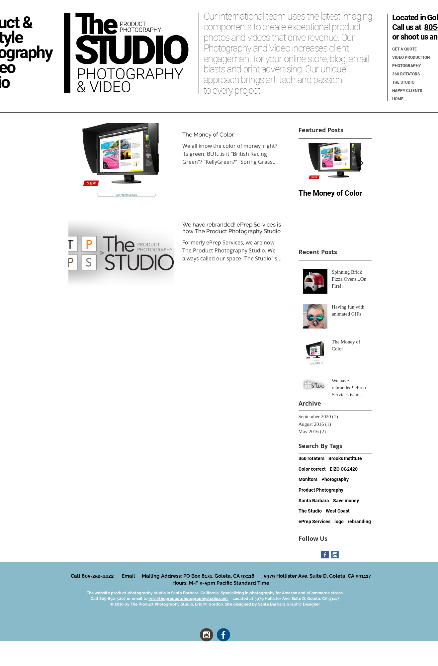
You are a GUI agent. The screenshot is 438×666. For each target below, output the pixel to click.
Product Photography (321, 490)
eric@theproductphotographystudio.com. (188, 598)
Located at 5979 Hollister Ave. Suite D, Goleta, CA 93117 (283, 598)
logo (339, 521)
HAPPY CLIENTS (407, 90)
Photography (335, 479)
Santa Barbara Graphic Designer (289, 604)
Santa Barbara (314, 500)
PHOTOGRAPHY (406, 65)
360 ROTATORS (406, 74)
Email (128, 576)
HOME (397, 99)
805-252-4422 (98, 576)
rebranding (359, 521)
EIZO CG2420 (344, 469)
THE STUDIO (403, 82)
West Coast (338, 511)
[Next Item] (361, 163)
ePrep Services (314, 521)
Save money (346, 500)
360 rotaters (311, 458)
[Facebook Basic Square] (325, 554)
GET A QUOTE (404, 49)
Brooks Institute (345, 458)
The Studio (310, 511)
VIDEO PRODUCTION (411, 57)
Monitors (308, 479)
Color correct (312, 469)
